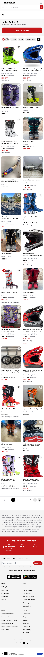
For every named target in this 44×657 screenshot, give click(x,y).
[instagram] (20, 643)
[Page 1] (13, 500)
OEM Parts (5, 593)
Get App (40, 653)
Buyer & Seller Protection (9, 626)
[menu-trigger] (2, 3)
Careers (25, 620)
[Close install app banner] (2, 654)
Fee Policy (4, 629)
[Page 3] (22, 500)
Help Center (27, 614)
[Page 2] (17, 500)
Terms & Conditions (7, 614)
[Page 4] (26, 500)
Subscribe (37, 563)
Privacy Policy (6, 617)
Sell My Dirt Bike (28, 596)
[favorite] (19, 47)
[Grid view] (38, 39)
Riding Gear (5, 587)
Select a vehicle (22, 30)
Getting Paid (27, 593)
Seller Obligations (29, 599)
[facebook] (16, 643)
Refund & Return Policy (9, 620)
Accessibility (27, 629)
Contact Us (26, 626)
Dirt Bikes (4, 596)
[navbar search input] (21, 7)
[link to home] (9, 3)
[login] (36, 3)
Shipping (26, 603)
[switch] (7, 39)
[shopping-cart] (41, 3)
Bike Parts (4, 590)
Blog (24, 617)
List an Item (27, 587)
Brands (3, 599)
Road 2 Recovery (28, 633)
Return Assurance (7, 623)
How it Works (27, 590)
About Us (26, 623)
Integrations (27, 606)
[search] (41, 7)
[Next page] (35, 500)
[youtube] (24, 643)
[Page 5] (30, 500)
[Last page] (39, 500)
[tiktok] (28, 643)
